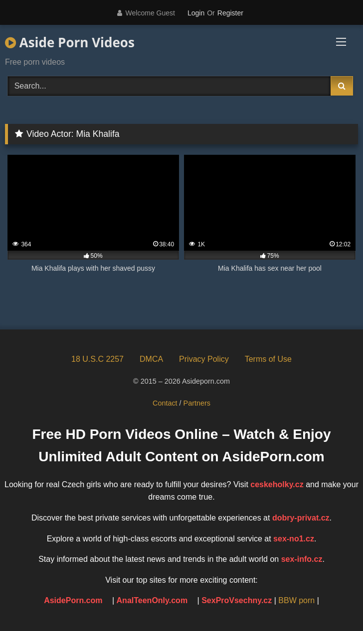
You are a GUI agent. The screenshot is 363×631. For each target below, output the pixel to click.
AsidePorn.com (73, 600)
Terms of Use (268, 359)
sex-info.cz (302, 559)
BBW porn (296, 600)
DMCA (151, 359)
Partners (196, 403)
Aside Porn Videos (70, 42)
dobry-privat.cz (301, 518)
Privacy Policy (204, 359)
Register (230, 13)
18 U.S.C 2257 (97, 359)
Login (195, 13)
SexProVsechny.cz (236, 600)
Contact (165, 403)
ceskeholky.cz (276, 484)
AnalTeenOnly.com (152, 600)
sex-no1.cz (293, 538)
